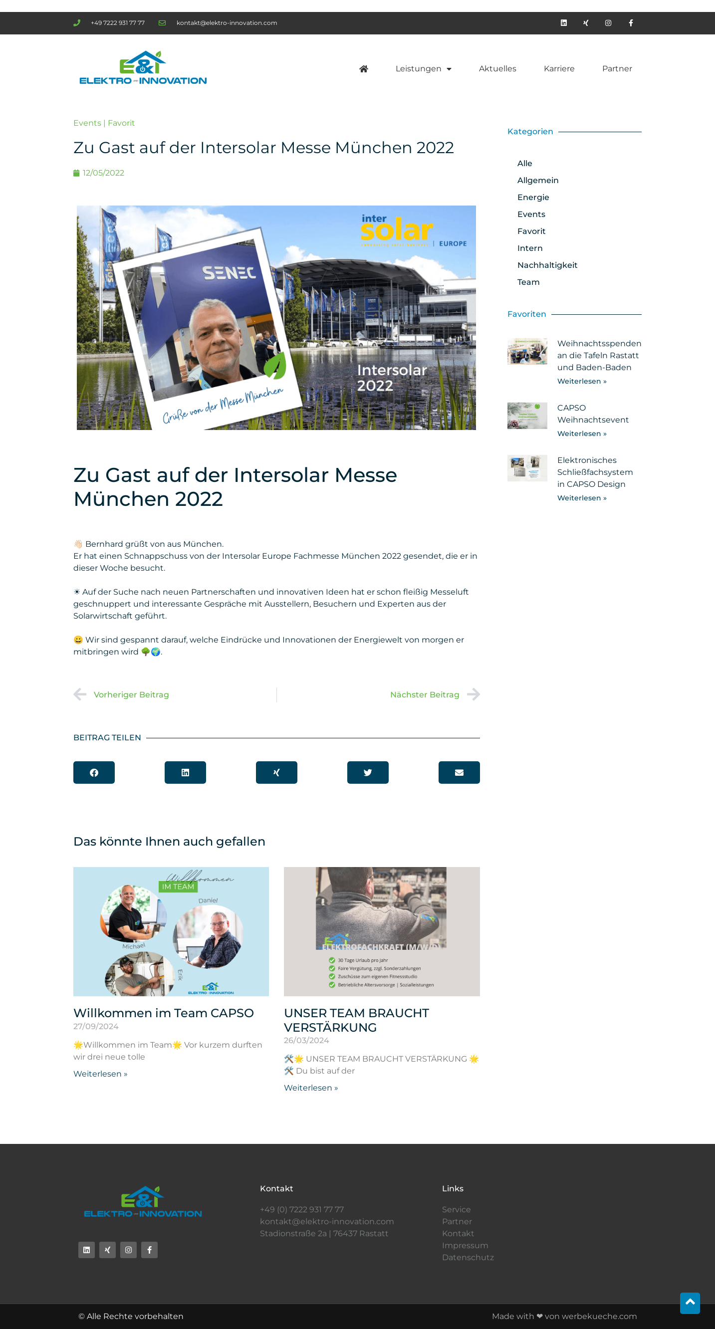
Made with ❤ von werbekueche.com (564, 1316)
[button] (94, 772)
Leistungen (424, 69)
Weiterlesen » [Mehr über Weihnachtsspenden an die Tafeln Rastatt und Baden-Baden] (582, 381)
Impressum (465, 1245)
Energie (533, 197)
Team (528, 282)
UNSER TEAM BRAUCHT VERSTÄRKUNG (356, 1020)
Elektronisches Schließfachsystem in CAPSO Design (595, 472)
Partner (617, 68)
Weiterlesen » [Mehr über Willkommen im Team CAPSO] (100, 1074)
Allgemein (538, 180)
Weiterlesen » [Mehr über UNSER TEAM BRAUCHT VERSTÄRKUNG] (311, 1088)
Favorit (121, 123)
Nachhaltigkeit (547, 265)
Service (456, 1209)
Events (87, 123)
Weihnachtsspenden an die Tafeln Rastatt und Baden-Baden (599, 355)
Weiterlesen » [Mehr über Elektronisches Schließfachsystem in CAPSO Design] (582, 497)
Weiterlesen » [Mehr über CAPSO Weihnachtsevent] (582, 433)
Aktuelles (497, 68)
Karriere (559, 68)
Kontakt (458, 1233)
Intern (530, 248)
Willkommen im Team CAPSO (163, 1013)
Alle (524, 163)
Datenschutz (468, 1257)
